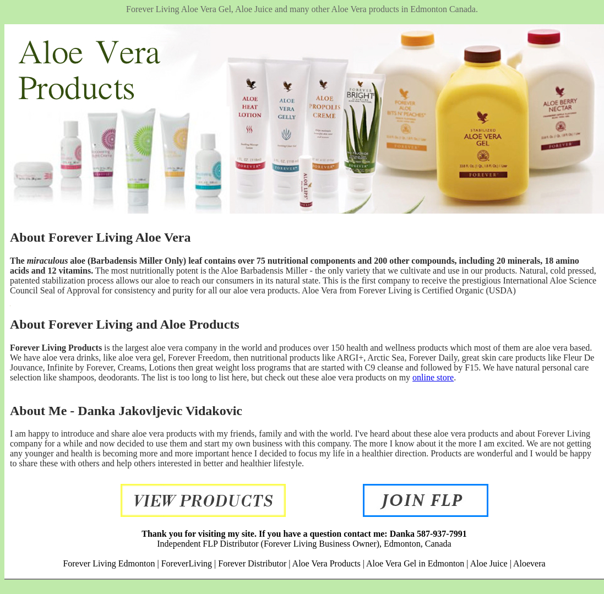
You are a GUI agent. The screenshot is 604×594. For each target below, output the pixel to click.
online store (433, 377)
